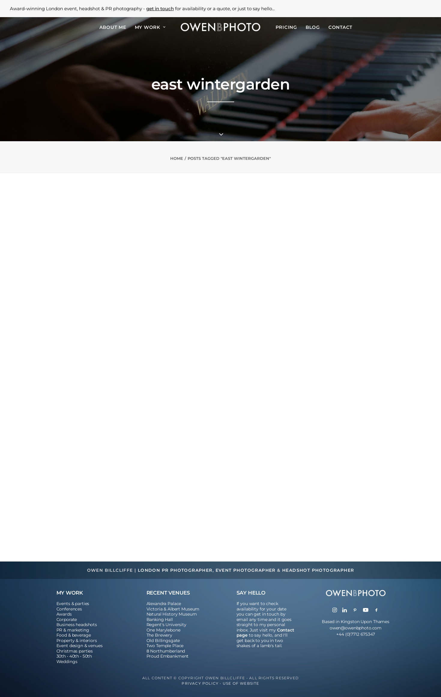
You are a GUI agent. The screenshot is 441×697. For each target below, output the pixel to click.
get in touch (160, 8)
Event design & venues (79, 645)
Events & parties (72, 603)
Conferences (69, 609)
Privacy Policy (200, 683)
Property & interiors (76, 640)
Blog (313, 27)
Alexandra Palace (163, 603)
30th (61, 656)
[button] (334, 610)
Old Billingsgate (163, 640)
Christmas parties (74, 651)
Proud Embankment (167, 656)
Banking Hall (159, 619)
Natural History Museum (171, 614)
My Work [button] (150, 27)
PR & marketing (72, 630)
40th (74, 656)
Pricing (286, 27)
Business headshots (76, 624)
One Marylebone (163, 630)
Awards (64, 614)
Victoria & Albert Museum (173, 609)
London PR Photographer (175, 570)
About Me (112, 27)
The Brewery (159, 635)
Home (176, 158)
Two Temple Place (165, 645)
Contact (340, 27)
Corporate (66, 619)
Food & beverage (73, 635)
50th (87, 656)
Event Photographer (246, 570)
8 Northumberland (165, 651)
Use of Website (241, 683)
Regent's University (166, 624)
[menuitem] (113, 27)
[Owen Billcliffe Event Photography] (220, 27)
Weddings (66, 661)
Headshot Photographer (318, 570)
